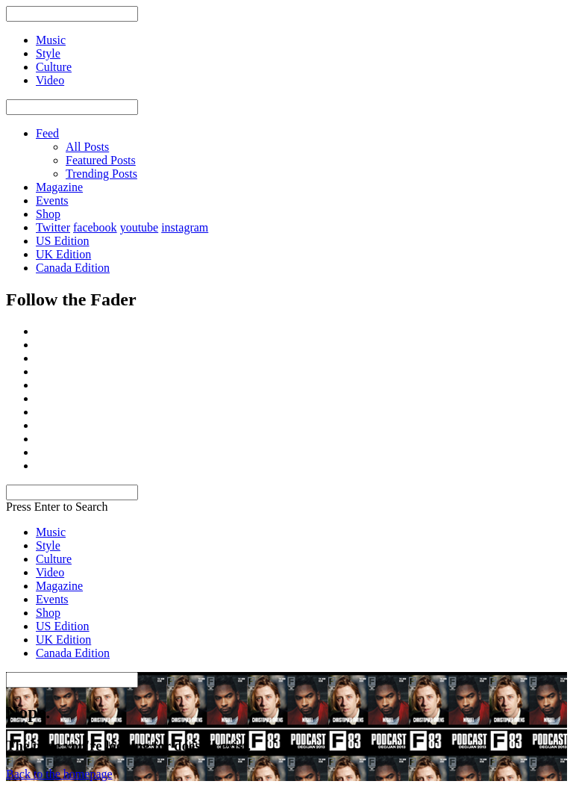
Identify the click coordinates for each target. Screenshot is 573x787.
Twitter (53, 227)
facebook (95, 227)
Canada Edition (73, 267)
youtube (139, 227)
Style (48, 545)
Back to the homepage (59, 774)
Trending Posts (101, 173)
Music (51, 532)
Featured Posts (101, 160)
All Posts (87, 146)
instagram (184, 227)
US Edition (63, 240)
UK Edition (63, 254)
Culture (54, 559)
